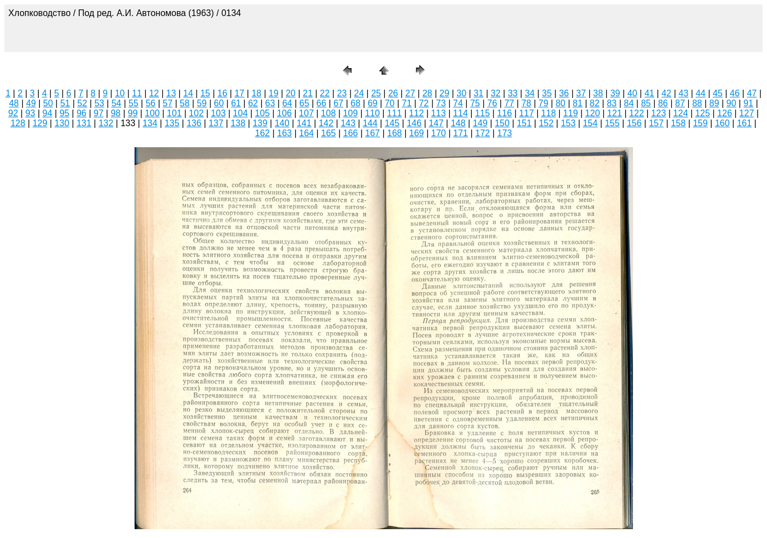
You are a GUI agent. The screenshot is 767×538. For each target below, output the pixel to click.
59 (202, 103)
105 (262, 113)
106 (284, 113)
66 (321, 103)
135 (171, 123)
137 (216, 123)
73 (441, 103)
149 (480, 123)
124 (680, 113)
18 (256, 93)
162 (262, 133)
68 (356, 103)
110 (372, 113)
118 (548, 113)
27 (410, 93)
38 (598, 93)
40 (632, 93)
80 (560, 103)
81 (578, 103)
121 (614, 113)
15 (205, 93)
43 (683, 93)
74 (458, 103)
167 (372, 133)
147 (436, 123)
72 (424, 103)
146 (413, 123)
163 (284, 133)
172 (482, 133)
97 (99, 113)
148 (458, 123)
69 (373, 103)
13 (171, 93)
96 (81, 113)
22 (325, 93)
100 (152, 113)
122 (636, 113)
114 (460, 113)
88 (697, 103)
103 (218, 113)
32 (496, 93)
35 (547, 93)
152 (546, 123)
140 (282, 123)
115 (482, 113)
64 (287, 103)
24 (359, 93)
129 (40, 123)
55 (133, 103)
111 (394, 113)
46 (735, 93)
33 (513, 93)
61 (236, 103)
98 (116, 113)
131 (83, 123)
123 (658, 113)
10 (120, 93)
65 (305, 103)
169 (416, 133)
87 (680, 103)
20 (291, 93)
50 (48, 103)
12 (154, 93)
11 (137, 93)
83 (612, 103)
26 (393, 93)
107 (306, 113)
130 (61, 123)
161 (744, 123)
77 (509, 103)
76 (492, 103)
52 (82, 103)
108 (328, 113)
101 (174, 113)
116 (504, 113)
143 (348, 123)
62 (253, 103)
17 (239, 93)
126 (724, 113)
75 (475, 103)
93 (30, 113)
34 (530, 93)
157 (656, 123)
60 (219, 103)
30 (461, 93)
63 (270, 103)
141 (304, 123)
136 (194, 123)
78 (526, 103)
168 (394, 133)
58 (185, 103)
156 (634, 123)
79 (543, 103)
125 (702, 113)
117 (526, 113)
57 (168, 103)
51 (65, 103)
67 (338, 103)
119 (570, 113)
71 (407, 103)
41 (650, 93)
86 (663, 103)
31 (478, 93)
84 (629, 103)
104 (240, 113)
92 (13, 113)
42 (666, 93)
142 (325, 123)
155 (612, 123)
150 (502, 123)
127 (746, 113)
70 (390, 103)
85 (646, 103)
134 (149, 123)
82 (595, 103)
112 (416, 113)
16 (223, 93)
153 (568, 123)
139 (260, 123)
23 (342, 93)
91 (748, 103)
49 (31, 103)
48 (14, 103)
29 (445, 93)
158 (678, 123)
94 (48, 113)
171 (460, 133)
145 (392, 123)
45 (718, 93)
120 (592, 113)
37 (581, 93)
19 (274, 93)
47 (752, 93)
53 (99, 103)
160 (722, 123)
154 (590, 123)
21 (308, 93)
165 (328, 133)
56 (151, 103)
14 (188, 93)
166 (350, 133)
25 (376, 93)
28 (428, 93)
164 (306, 133)
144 (370, 123)
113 (438, 113)
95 (64, 113)
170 (438, 133)
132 (106, 123)
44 (701, 93)
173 (504, 133)
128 (18, 123)
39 (615, 93)
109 (350, 113)
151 (524, 123)
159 (700, 123)
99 (133, 113)
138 (237, 123)
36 (564, 93)
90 (732, 103)
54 (116, 103)
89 (714, 103)
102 (196, 113)
